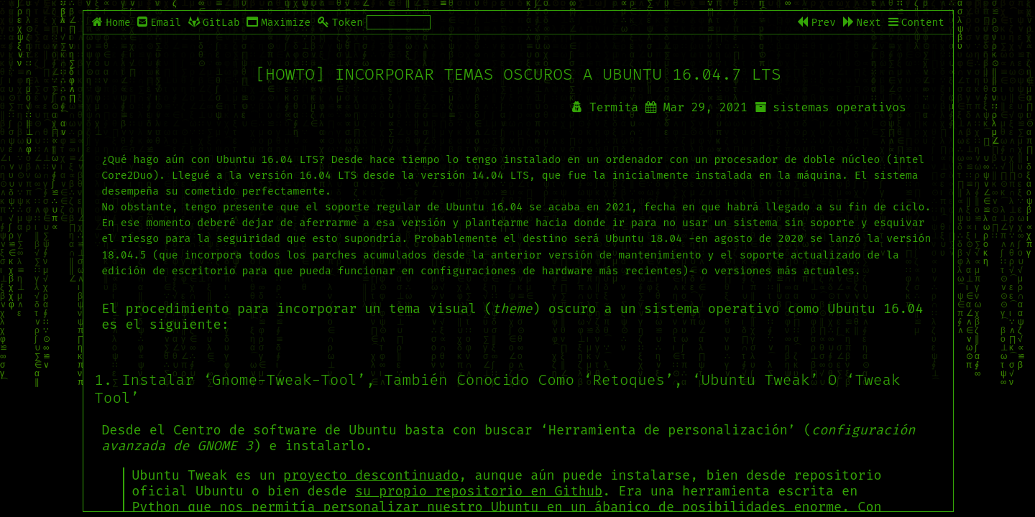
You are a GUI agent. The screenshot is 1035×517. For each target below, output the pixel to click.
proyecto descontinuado (371, 475)
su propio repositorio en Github (478, 491)
